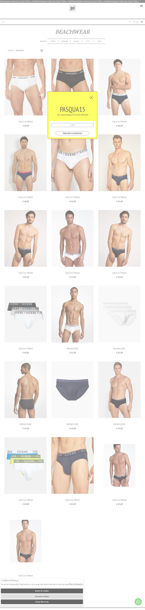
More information (76, 584)
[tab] (53, 41)
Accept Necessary (42, 602)
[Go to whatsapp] (138, 601)
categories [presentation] (64, 41)
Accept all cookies (42, 591)
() (135, 21)
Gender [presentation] (53, 41)
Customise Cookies (42, 596)
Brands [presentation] (76, 41)
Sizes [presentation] (87, 41)
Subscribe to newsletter (72, 133)
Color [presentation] (99, 41)
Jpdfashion (72, 11)
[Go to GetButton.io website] (138, 607)
